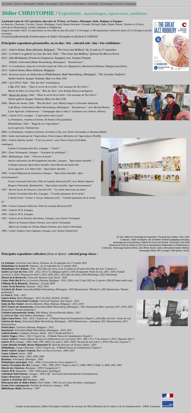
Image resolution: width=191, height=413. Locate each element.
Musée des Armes (18, 94)
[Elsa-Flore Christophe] (72, 3)
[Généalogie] (107, 3)
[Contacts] (130, 3)
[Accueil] (7, 3)
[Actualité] (92, 3)
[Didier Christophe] (47, 3)
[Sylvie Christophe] (24, 3)
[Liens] (119, 3)
